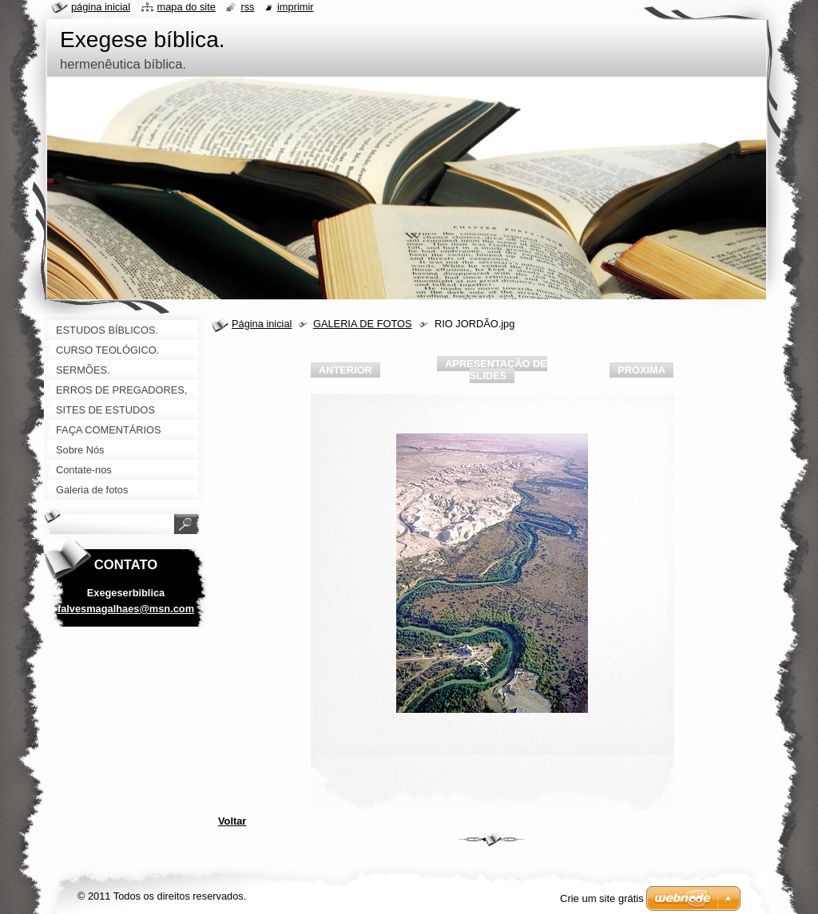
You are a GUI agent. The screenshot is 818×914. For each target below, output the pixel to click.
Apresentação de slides (496, 370)
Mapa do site (186, 7)
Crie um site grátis (602, 898)
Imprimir (295, 7)
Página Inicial (100, 7)
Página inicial (262, 324)
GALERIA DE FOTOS (362, 324)
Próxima (641, 370)
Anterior (345, 370)
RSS (247, 7)
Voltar (232, 821)
